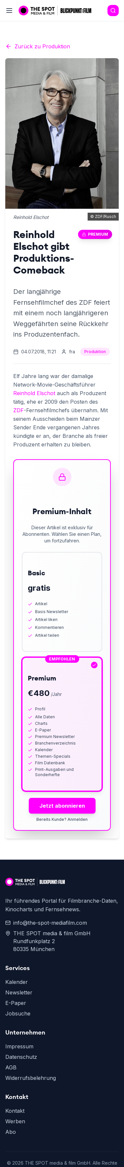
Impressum (19, 1046)
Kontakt (14, 1110)
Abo (10, 1132)
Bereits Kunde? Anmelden (62, 819)
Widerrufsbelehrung (30, 1078)
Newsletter (18, 992)
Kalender (16, 982)
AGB (11, 1067)
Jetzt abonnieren (62, 805)
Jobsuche (17, 1013)
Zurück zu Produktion (37, 46)
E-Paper (15, 1003)
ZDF (18, 410)
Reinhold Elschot (34, 393)
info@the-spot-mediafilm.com (46, 922)
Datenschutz (21, 1057)
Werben (15, 1121)
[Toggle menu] (9, 10)
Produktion (95, 351)
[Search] (113, 10)
